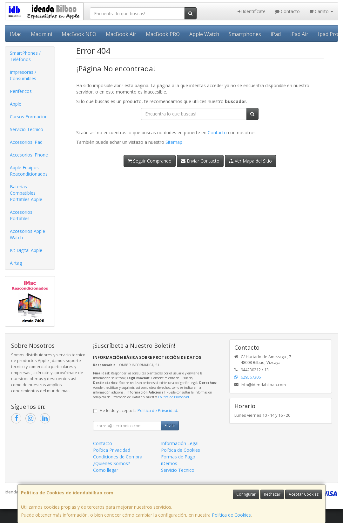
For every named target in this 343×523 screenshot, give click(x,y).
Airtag (16, 263)
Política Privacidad (111, 450)
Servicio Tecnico (26, 129)
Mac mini (41, 34)
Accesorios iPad (26, 142)
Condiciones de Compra (117, 457)
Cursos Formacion (29, 117)
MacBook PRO (163, 34)
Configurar (246, 494)
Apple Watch (204, 34)
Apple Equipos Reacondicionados (29, 170)
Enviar (170, 425)
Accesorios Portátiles (21, 215)
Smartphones (245, 34)
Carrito (321, 11)
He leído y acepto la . (139, 410)
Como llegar (105, 470)
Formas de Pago (178, 457)
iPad (276, 34)
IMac (15, 34)
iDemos (169, 463)
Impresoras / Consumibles (23, 75)
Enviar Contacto (200, 161)
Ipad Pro (328, 34)
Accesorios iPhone (29, 155)
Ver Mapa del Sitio (250, 161)
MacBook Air (121, 34)
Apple (15, 104)
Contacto (287, 11)
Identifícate (252, 11)
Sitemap (173, 142)
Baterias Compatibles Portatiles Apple (26, 193)
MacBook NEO (79, 34)
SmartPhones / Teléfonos (25, 56)
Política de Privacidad (173, 397)
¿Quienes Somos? (111, 463)
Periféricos (21, 91)
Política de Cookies (231, 515)
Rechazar (272, 494)
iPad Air (299, 34)
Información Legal (179, 443)
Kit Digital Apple (26, 250)
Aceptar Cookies (304, 494)
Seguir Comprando (150, 161)
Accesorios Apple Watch (27, 234)
